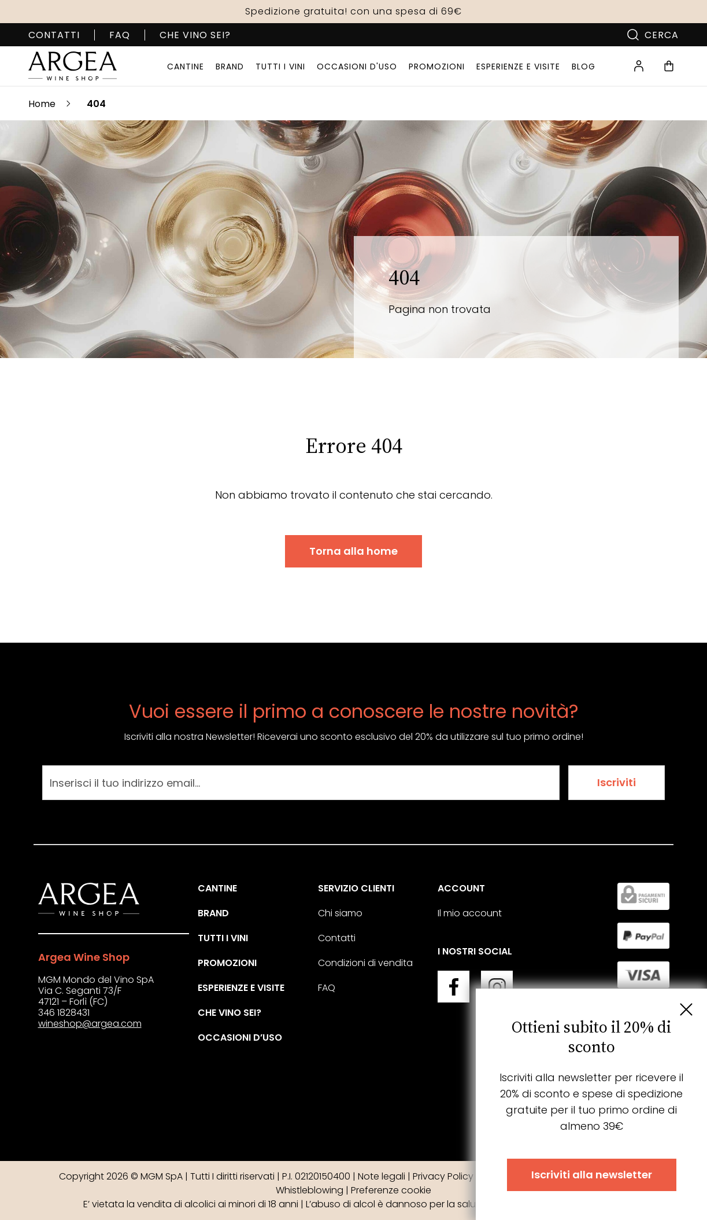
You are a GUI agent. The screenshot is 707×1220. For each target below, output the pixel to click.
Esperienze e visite (241, 987)
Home (41, 103)
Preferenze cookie (391, 1190)
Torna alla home (353, 551)
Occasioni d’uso (240, 1037)
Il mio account (470, 913)
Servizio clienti (356, 888)
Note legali (381, 1176)
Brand (213, 913)
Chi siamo (340, 913)
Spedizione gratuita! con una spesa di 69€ (353, 11)
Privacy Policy (443, 1176)
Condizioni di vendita (365, 963)
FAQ (119, 35)
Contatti (54, 35)
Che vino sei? (195, 35)
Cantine (217, 888)
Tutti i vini (223, 938)
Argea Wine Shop (83, 957)
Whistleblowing (309, 1190)
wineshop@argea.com (90, 1023)
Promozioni (227, 963)
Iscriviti (616, 782)
